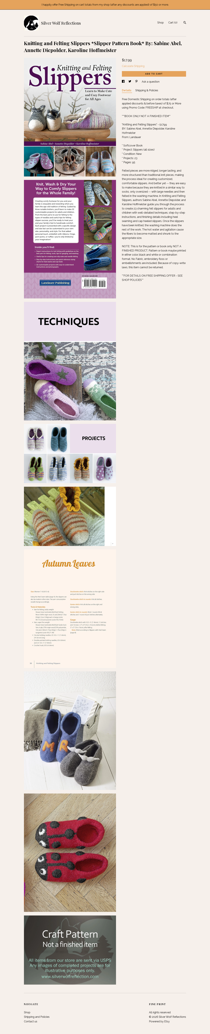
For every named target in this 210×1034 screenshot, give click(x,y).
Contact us (30, 1021)
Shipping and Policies (37, 1016)
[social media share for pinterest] (136, 81)
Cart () (172, 22)
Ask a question (150, 81)
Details (127, 90)
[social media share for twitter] (130, 81)
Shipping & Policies (146, 90)
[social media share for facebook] (123, 81)
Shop (160, 22)
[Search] (185, 23)
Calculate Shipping (133, 66)
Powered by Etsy (159, 1021)
